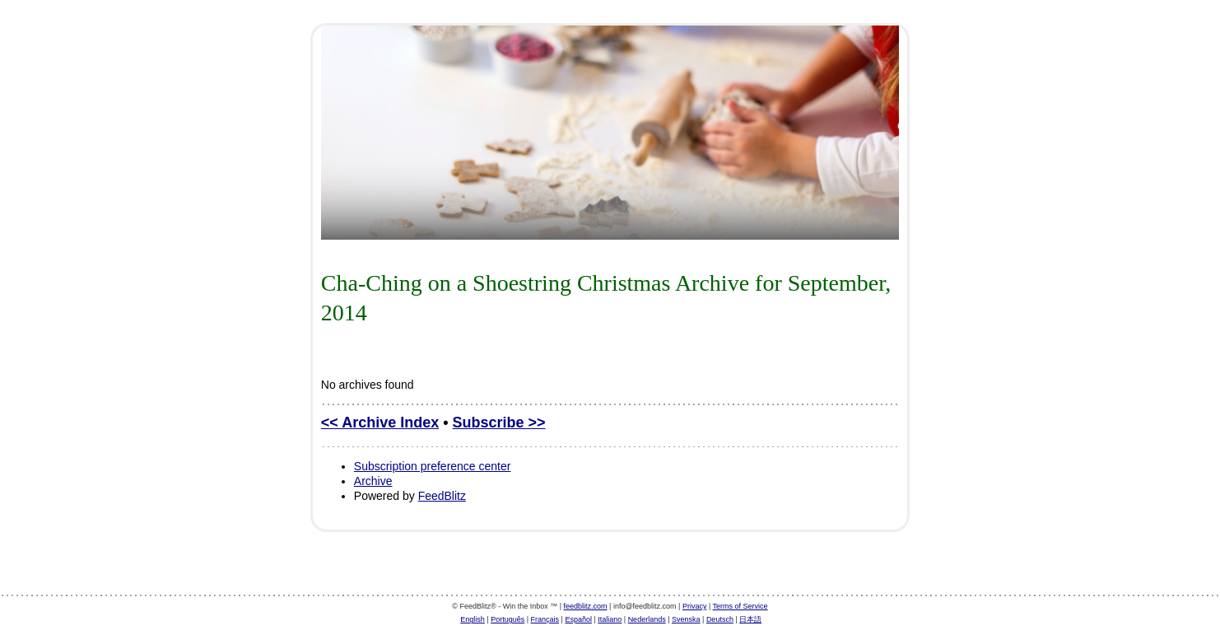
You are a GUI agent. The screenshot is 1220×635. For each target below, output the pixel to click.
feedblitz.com (586, 606)
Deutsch (719, 619)
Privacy (694, 606)
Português (507, 619)
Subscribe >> (499, 422)
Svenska (686, 619)
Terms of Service (740, 606)
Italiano (610, 619)
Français (545, 619)
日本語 (750, 619)
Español (578, 619)
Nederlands (647, 619)
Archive (373, 481)
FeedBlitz (442, 495)
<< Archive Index (380, 422)
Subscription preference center (432, 466)
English (472, 619)
